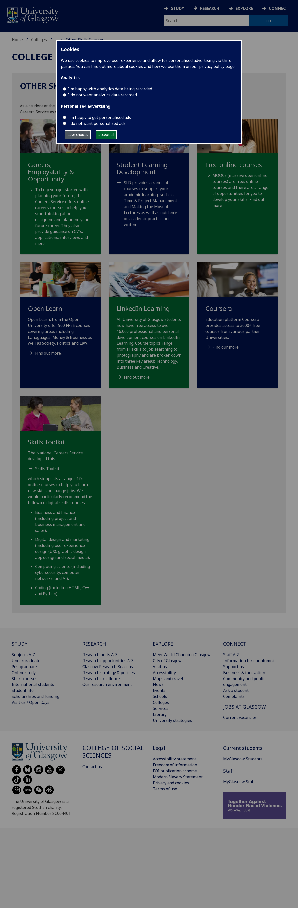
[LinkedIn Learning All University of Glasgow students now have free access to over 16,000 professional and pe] (149, 327)
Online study (24, 672)
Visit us (160, 666)
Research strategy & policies (108, 672)
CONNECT (234, 643)
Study (177, 8)
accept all (106, 134)
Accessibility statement (174, 759)
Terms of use (165, 789)
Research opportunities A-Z (108, 660)
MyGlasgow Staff (239, 781)
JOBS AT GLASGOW (244, 706)
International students (33, 684)
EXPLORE (163, 643)
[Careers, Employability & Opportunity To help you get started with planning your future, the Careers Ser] (60, 189)
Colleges (39, 39)
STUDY (19, 643)
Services (160, 708)
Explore (244, 8)
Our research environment (107, 684)
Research (209, 8)
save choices (78, 134)
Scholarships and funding (35, 696)
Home (17, 39)
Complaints (234, 696)
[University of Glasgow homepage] (32, 15)
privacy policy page (217, 66)
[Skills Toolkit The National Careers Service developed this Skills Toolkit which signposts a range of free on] (60, 502)
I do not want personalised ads (97, 123)
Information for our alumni (248, 660)
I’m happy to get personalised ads (99, 117)
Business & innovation (244, 672)
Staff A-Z (231, 654)
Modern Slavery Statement (178, 777)
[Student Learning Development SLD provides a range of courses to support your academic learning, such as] (149, 179)
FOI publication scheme (175, 771)
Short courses (24, 678)
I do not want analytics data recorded (102, 95)
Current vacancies (240, 717)
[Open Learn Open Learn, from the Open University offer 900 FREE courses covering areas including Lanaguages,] (60, 315)
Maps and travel (168, 678)
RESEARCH (94, 643)
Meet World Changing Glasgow (182, 654)
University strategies (172, 720)
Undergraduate (26, 660)
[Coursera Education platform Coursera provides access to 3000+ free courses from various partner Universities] (237, 312)
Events (159, 690)
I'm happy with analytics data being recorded (110, 89)
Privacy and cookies (171, 783)
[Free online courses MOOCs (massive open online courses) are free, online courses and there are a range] (237, 169)
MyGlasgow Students (242, 759)
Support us (233, 666)
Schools (160, 696)
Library (160, 714)
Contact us (92, 766)
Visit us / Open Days (30, 702)
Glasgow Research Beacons (107, 666)
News (158, 684)
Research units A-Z (100, 654)
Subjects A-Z (23, 654)
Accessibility (164, 672)
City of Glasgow (167, 660)
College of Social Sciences (113, 751)
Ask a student (236, 690)
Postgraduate (24, 666)
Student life (23, 690)
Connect (278, 8)
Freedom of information (175, 765)
